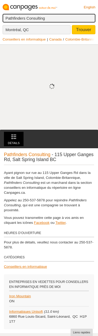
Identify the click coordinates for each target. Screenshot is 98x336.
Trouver (83, 29)
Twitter (60, 223)
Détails (14, 139)
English (89, 7)
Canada (55, 39)
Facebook (42, 223)
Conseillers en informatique (24, 39)
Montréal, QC (17, 29)
